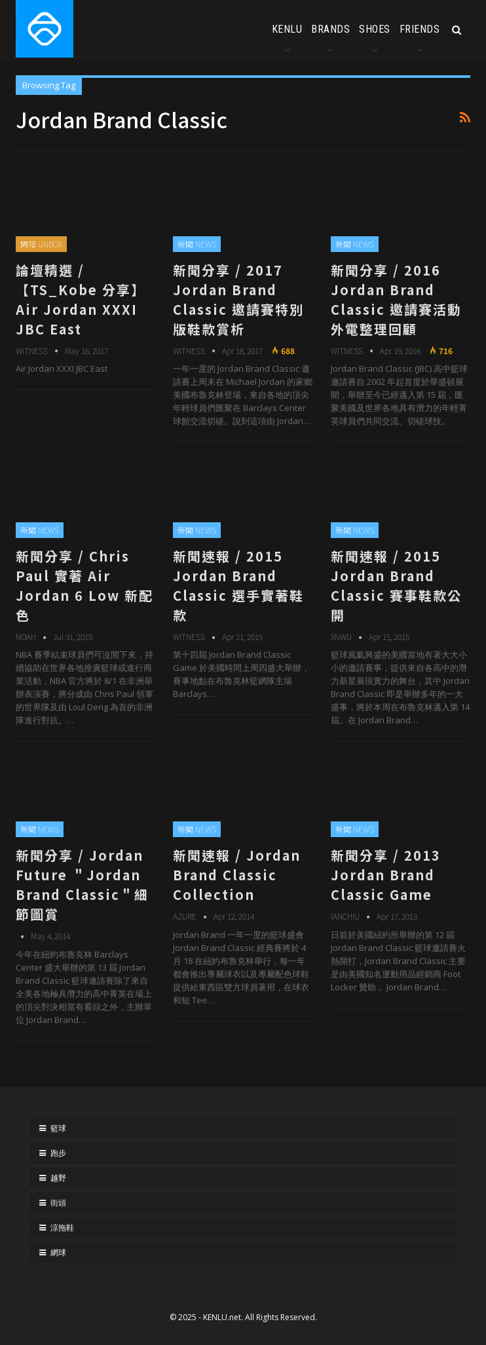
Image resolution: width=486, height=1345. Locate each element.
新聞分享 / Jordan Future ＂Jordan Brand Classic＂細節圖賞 (82, 885)
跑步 (58, 1153)
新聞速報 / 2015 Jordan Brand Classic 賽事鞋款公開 (396, 585)
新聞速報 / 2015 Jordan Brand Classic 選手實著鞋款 (238, 585)
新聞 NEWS (197, 243)
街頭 (58, 1203)
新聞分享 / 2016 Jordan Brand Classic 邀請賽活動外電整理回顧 (396, 299)
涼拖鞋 (62, 1227)
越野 (58, 1178)
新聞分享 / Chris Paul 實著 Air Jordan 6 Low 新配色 (84, 585)
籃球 (58, 1128)
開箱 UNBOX (41, 243)
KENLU (287, 29)
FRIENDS (420, 29)
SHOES (374, 29)
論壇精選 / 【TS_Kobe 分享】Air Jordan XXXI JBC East (80, 299)
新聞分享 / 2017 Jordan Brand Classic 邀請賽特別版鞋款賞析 (238, 299)
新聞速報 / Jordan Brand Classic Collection (237, 875)
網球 (58, 1252)
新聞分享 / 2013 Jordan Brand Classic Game (386, 875)
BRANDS (330, 29)
